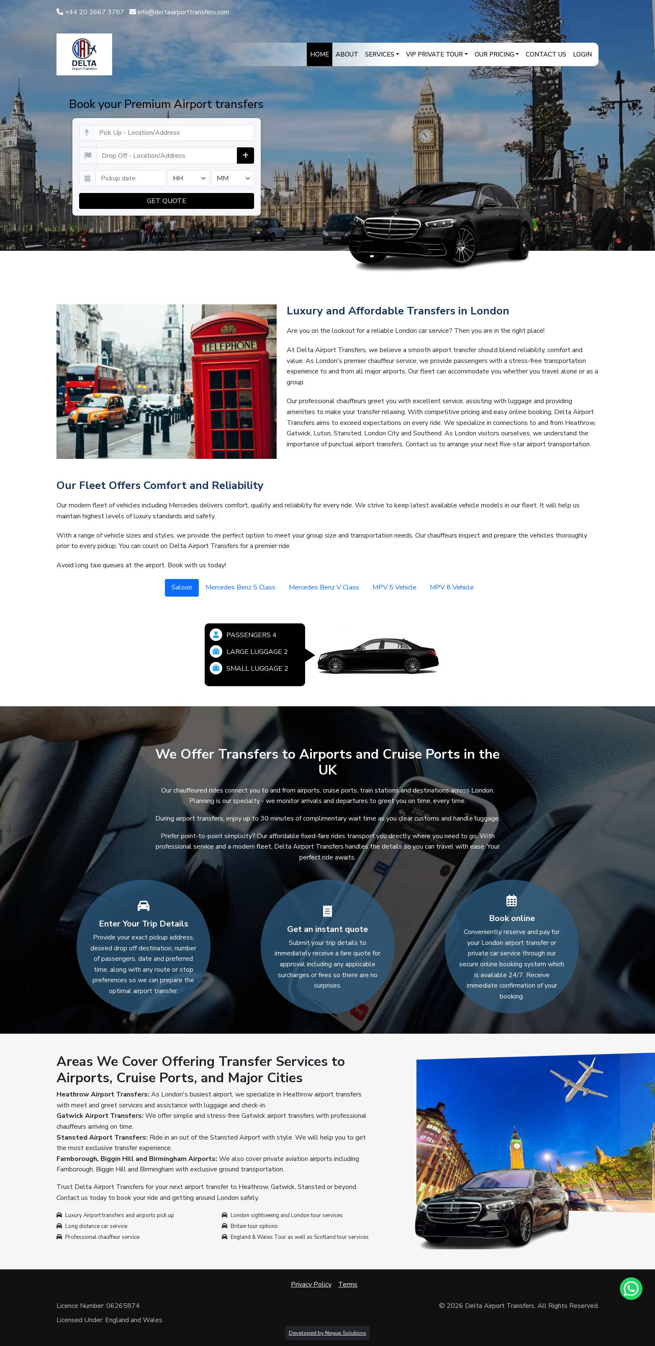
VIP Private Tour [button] (434, 54)
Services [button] (379, 54)
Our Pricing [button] (494, 54)
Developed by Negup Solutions (327, 1333)
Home (319, 54)
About (347, 54)
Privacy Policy (311, 1284)
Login (582, 54)
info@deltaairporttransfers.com (179, 12)
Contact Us (546, 54)
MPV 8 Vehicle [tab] (452, 587)
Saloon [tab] (182, 587)
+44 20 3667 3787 (90, 12)
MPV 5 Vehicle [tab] (394, 587)
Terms (347, 1284)
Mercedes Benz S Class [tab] (240, 587)
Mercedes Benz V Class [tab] (324, 587)
